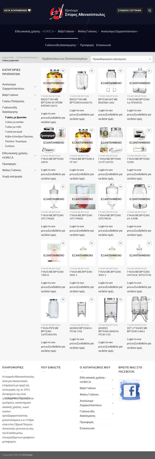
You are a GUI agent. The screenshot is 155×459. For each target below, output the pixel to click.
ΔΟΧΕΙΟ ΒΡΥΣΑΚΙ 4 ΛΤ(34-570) (81, 330)
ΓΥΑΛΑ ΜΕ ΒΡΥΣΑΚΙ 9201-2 (109, 273)
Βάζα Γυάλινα (67, 31)
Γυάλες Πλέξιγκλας (13, 101)
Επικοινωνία (103, 45)
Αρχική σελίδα (8, 57)
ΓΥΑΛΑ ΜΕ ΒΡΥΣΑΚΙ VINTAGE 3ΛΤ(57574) (139, 273)
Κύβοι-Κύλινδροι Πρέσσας (19, 136)
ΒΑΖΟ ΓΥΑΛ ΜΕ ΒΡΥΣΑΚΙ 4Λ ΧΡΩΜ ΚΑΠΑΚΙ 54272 (51, 102)
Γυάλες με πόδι (13, 126)
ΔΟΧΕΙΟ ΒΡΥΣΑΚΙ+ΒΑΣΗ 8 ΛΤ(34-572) (108, 331)
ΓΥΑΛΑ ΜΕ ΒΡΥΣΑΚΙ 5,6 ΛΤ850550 (138, 101)
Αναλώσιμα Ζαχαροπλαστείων (120, 31)
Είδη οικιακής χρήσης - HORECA (15, 155)
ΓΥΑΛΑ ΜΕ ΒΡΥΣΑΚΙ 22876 (52, 160)
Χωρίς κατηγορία (12, 176)
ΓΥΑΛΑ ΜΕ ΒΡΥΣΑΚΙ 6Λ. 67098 (138, 217)
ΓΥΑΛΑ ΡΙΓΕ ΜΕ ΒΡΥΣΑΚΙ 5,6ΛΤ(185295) (50, 331)
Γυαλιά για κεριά (13, 131)
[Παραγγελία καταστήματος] (122, 59)
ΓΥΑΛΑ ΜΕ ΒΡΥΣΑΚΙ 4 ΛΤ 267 (82, 160)
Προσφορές (87, 45)
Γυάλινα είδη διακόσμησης (61, 45)
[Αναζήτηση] (149, 10)
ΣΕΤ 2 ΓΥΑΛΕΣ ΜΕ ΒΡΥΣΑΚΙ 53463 (137, 330)
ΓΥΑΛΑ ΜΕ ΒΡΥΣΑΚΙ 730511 (52, 273)
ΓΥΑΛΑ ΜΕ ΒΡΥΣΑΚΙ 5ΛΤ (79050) (81, 217)
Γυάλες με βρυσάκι (15, 117)
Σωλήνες (10, 145)
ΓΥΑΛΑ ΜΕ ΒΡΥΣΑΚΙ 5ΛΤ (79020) (52, 217)
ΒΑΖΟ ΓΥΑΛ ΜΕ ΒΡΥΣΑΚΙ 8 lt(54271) (81, 101)
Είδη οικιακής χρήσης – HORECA (35, 31)
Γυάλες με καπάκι (14, 121)
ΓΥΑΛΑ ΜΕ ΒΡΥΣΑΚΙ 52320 (138, 160)
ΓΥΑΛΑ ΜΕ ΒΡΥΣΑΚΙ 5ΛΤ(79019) (109, 217)
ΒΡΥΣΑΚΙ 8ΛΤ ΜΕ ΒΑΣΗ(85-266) (108, 101)
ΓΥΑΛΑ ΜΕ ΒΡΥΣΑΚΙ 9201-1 (81, 273)
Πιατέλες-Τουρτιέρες (16, 141)
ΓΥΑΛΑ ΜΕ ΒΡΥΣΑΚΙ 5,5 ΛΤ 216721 (109, 160)
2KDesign (27, 454)
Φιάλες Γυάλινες (88, 31)
